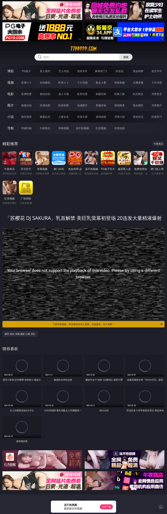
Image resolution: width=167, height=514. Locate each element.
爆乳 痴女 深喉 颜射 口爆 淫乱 (20, 333)
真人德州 (45, 71)
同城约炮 (26, 128)
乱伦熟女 (138, 94)
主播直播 (138, 82)
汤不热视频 (82, 128)
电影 (10, 94)
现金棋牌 (138, 71)
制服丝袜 (101, 94)
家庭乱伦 (45, 117)
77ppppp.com (83, 48)
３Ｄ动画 (82, 82)
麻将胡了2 (101, 71)
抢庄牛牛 (157, 71)
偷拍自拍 (45, 94)
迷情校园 (101, 117)
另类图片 (157, 105)
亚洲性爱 (26, 94)
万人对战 (63, 71)
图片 (10, 105)
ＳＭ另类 (157, 82)
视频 (10, 82)
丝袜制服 (119, 82)
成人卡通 (63, 94)
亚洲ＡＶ (26, 82)
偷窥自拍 (26, 105)
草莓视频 (63, 128)
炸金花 (119, 71)
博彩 (10, 71)
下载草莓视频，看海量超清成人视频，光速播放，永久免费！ (108, 324)
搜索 (126, 57)
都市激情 (26, 117)
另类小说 (119, 117)
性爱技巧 (157, 117)
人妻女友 (63, 117)
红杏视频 (101, 128)
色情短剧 (119, 128)
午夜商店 (45, 128)
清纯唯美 (119, 105)
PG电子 (26, 71)
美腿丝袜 (101, 105)
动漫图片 (82, 105)
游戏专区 (82, 71)
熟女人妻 (101, 82)
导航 (10, 128)
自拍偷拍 (45, 82)
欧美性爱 (82, 94)
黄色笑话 (138, 117)
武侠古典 (82, 117)
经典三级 (119, 94)
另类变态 (157, 94)
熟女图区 (138, 105)
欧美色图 (63, 105)
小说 (10, 116)
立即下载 (106, 506)
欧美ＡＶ (63, 82)
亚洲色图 (45, 105)
